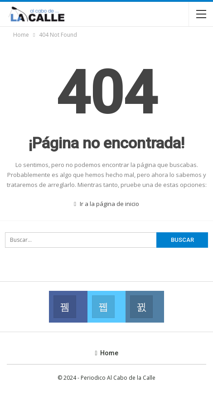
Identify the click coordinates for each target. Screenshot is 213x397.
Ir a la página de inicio (106, 204)
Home (106, 353)
